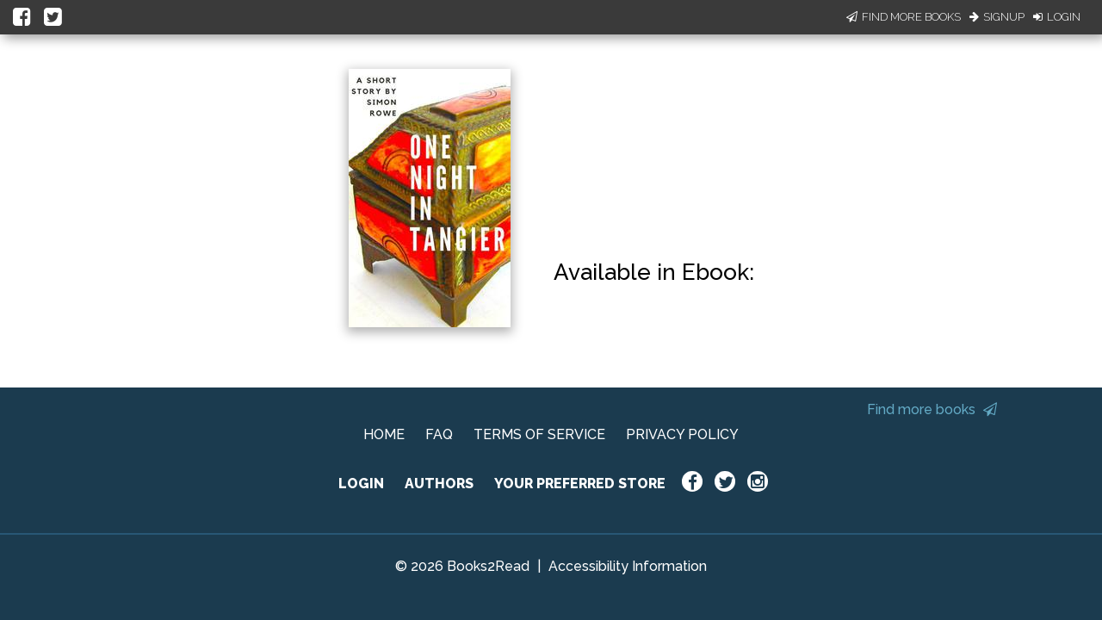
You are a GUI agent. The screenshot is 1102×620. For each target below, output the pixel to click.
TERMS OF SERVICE (539, 434)
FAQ (439, 434)
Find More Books (903, 16)
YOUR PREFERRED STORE (580, 483)
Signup (997, 16)
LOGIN (361, 483)
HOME (384, 434)
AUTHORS (439, 483)
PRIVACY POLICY (682, 434)
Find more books (932, 409)
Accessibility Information (627, 566)
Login (1056, 16)
